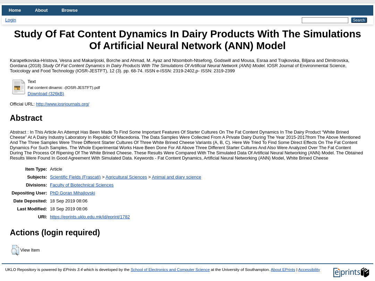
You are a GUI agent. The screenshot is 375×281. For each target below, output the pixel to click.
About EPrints (283, 270)
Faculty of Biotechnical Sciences (82, 185)
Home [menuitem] (15, 10)
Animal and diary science (176, 177)
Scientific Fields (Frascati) (75, 177)
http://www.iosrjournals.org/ (63, 104)
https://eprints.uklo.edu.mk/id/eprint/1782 (90, 216)
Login (10, 19)
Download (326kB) (46, 93)
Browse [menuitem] (70, 10)
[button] (15, 250)
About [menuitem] (41, 10)
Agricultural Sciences (126, 177)
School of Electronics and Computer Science (170, 270)
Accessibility (309, 270)
